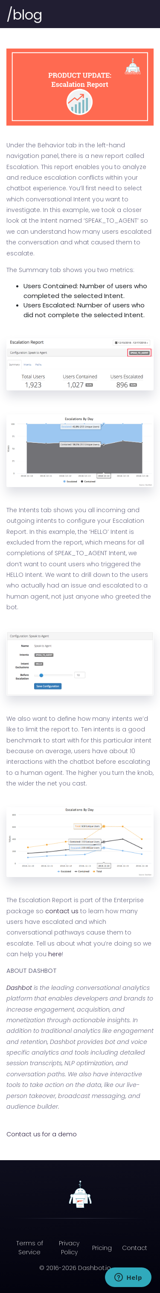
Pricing (102, 1248)
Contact (134, 1248)
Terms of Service (29, 1247)
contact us (62, 911)
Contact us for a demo (41, 1134)
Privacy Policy (69, 1247)
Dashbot (19, 987)
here (55, 954)
